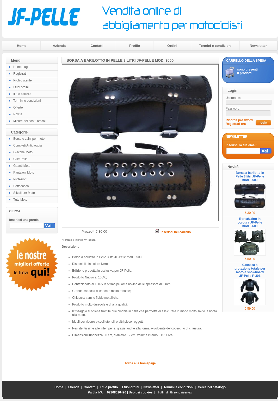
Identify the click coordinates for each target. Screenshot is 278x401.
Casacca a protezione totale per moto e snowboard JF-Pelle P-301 (249, 270)
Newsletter (258, 46)
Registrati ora (236, 124)
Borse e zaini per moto (29, 139)
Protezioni (20, 179)
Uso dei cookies (140, 392)
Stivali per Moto (24, 193)
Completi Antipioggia (27, 145)
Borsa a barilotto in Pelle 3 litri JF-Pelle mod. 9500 (250, 176)
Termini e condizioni (215, 46)
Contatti (96, 46)
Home (21, 46)
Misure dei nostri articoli (29, 121)
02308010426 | (118, 392)
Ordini (172, 46)
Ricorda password (239, 120)
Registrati (20, 73)
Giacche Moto (23, 152)
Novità (17, 114)
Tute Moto (20, 199)
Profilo (134, 46)
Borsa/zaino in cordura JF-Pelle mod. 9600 (250, 222)
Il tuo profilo (109, 387)
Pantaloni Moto (23, 172)
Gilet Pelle (20, 159)
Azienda (59, 46)
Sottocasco (21, 186)
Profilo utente (22, 80)
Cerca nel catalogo (212, 387)
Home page (21, 67)
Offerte (18, 107)
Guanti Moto (21, 166)
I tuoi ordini (21, 87)
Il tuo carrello (22, 94)
